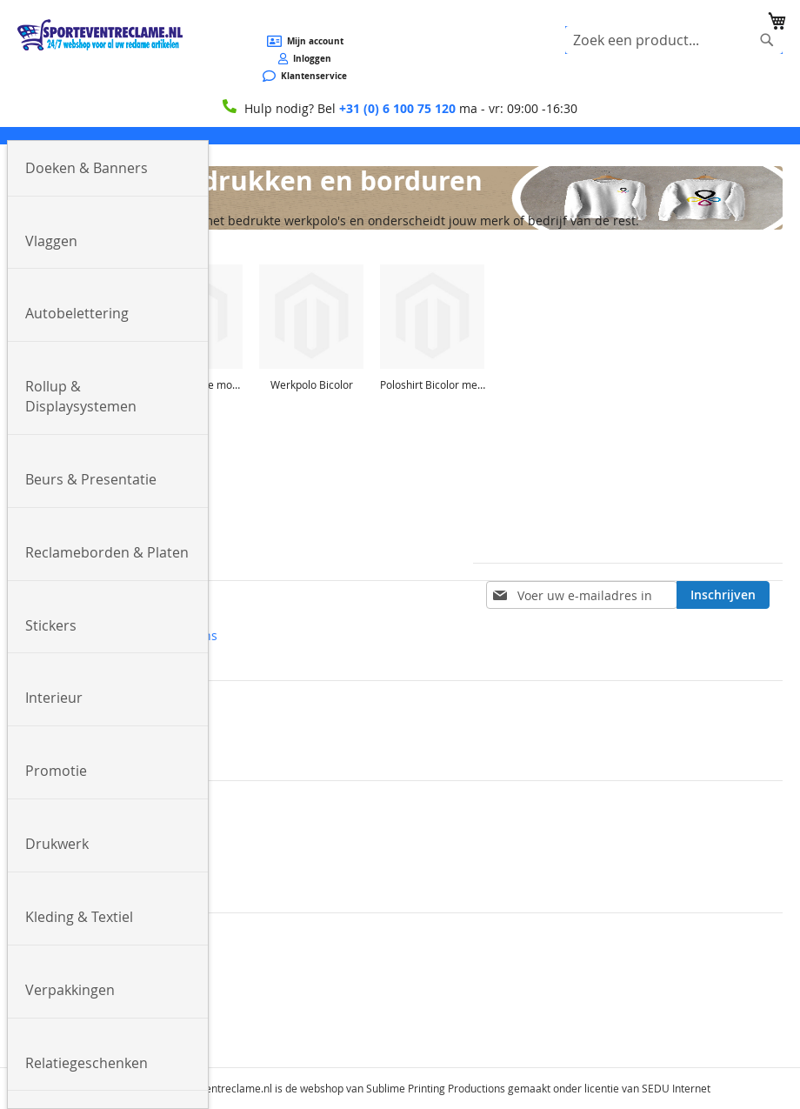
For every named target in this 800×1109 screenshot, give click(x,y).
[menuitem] (108, 169)
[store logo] (100, 34)
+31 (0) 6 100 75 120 (397, 108)
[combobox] (674, 40)
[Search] (767, 40)
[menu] (400, 135)
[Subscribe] (723, 595)
